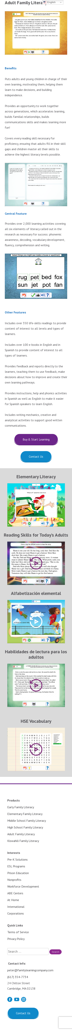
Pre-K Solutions (17, 859)
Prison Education (18, 873)
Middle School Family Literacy (26, 820)
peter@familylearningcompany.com (30, 970)
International (15, 907)
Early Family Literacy (20, 807)
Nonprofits (14, 880)
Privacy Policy (16, 939)
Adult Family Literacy (21, 834)
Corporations (15, 913)
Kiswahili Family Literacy (23, 841)
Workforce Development (23, 886)
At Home (13, 900)
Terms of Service (18, 932)
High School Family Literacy (25, 827)
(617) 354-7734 (17, 977)
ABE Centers (15, 893)
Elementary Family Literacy (24, 814)
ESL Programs (16, 866)
